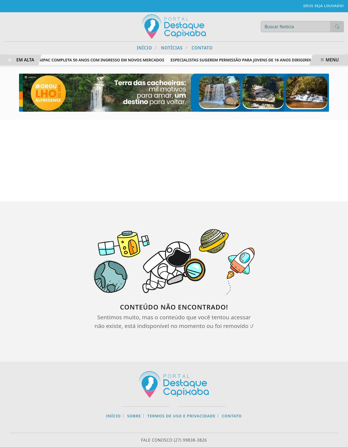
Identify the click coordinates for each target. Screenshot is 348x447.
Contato (202, 48)
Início (147, 48)
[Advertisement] (174, 161)
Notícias (174, 48)
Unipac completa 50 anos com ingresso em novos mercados (100, 59)
